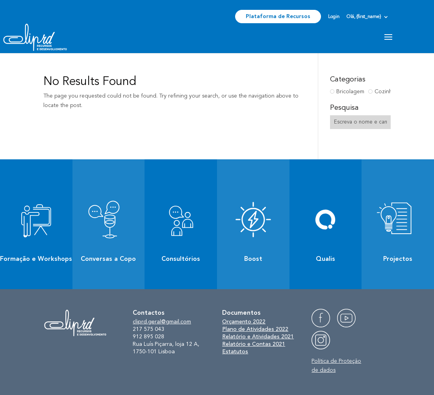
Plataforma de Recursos (278, 16)
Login (333, 17)
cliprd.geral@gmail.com (162, 322)
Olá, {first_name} (364, 17)
